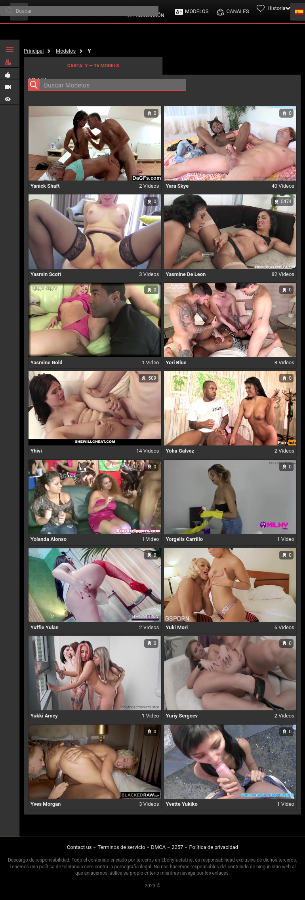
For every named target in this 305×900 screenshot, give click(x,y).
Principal (34, 51)
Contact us (79, 847)
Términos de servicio (121, 847)
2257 (177, 847)
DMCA (158, 847)
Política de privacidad (213, 847)
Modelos (66, 51)
